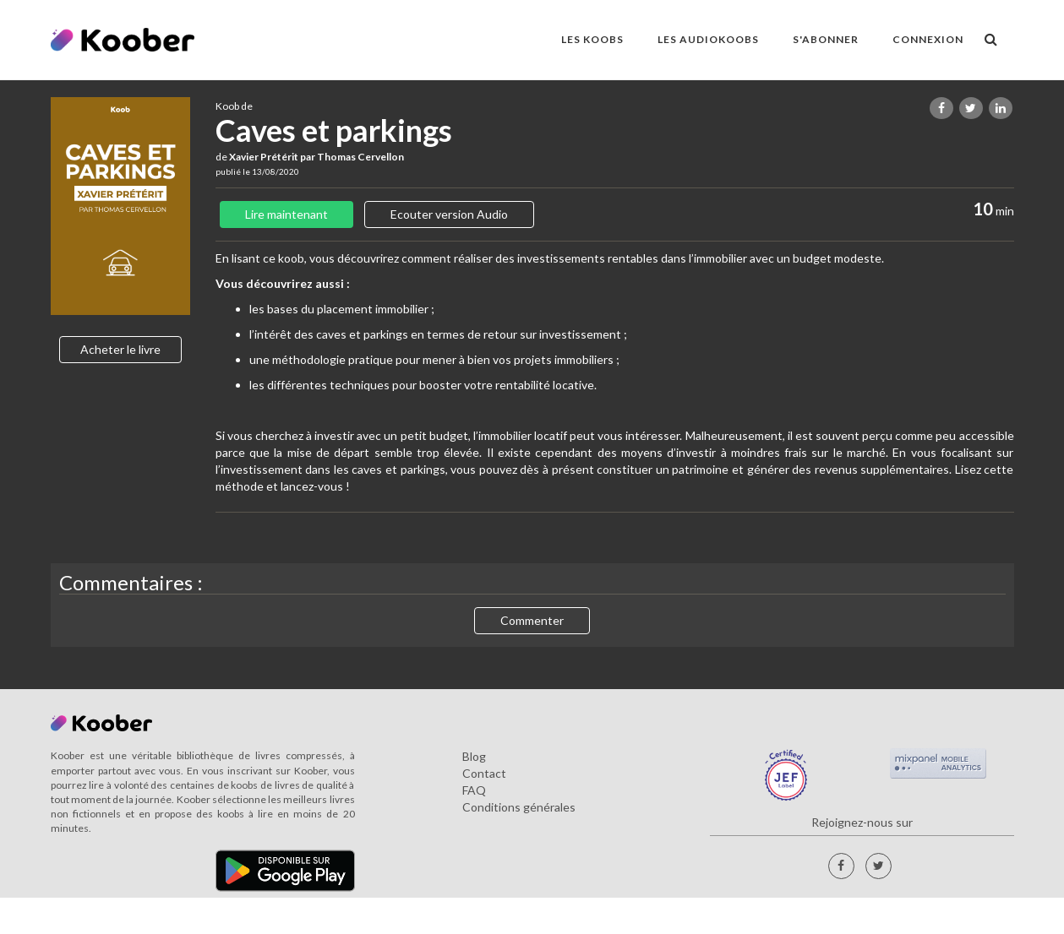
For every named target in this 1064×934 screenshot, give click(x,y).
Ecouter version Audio (449, 214)
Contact (484, 773)
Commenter (532, 620)
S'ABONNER (826, 39)
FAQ (474, 790)
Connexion (927, 39)
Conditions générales (519, 807)
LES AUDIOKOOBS (708, 39)
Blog (474, 756)
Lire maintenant (286, 214)
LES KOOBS (592, 39)
